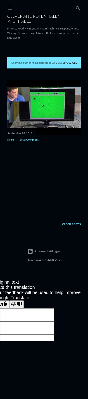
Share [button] (10, 139)
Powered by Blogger (44, 251)
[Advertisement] (44, 181)
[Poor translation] (16, 304)
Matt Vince (55, 260)
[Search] (78, 7)
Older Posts (71, 224)
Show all (70, 62)
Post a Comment (28, 139)
